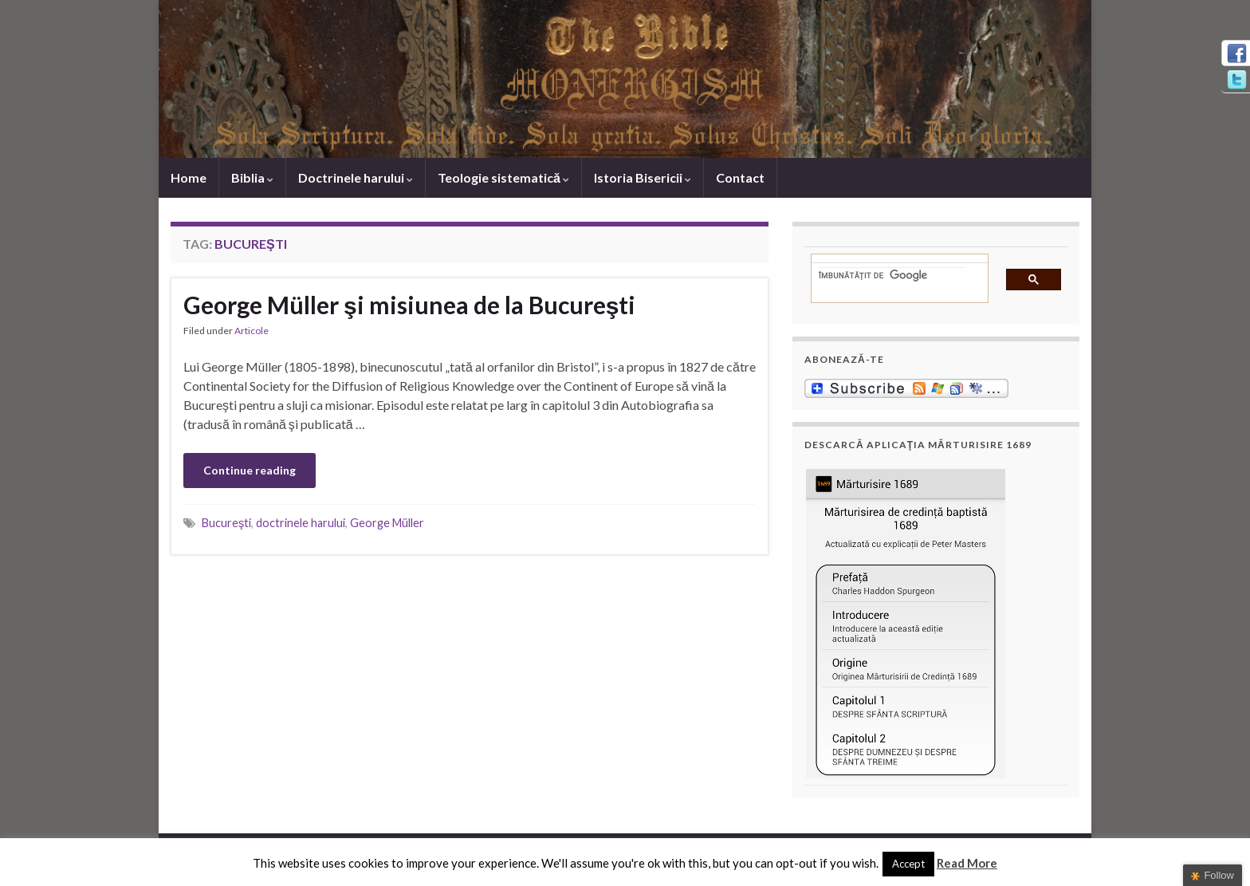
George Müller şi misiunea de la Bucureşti (409, 304)
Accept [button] (908, 863)
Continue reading (249, 470)
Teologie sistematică (503, 177)
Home (188, 177)
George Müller (387, 523)
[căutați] (892, 275)
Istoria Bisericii (642, 177)
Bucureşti (226, 523)
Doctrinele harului (355, 177)
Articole (251, 331)
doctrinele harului (300, 523)
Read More (967, 863)
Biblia (252, 177)
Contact (740, 177)
